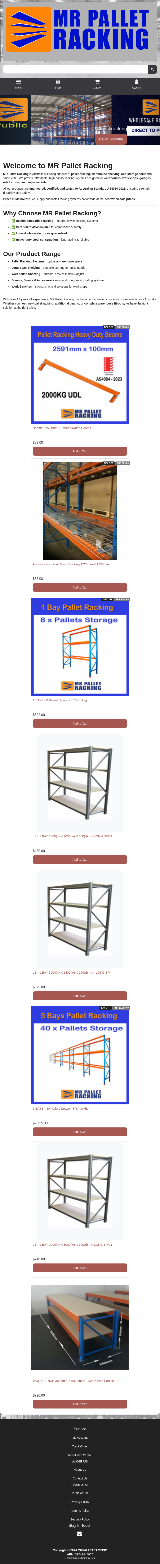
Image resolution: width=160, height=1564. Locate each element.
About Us (80, 1469)
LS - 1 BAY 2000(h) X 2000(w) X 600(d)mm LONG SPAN (72, 836)
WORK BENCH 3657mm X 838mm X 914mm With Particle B (75, 1381)
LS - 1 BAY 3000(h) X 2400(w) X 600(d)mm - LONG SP (71, 972)
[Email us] (79, 1534)
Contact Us (80, 1478)
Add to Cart (80, 451)
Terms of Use (80, 1493)
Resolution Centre (80, 1455)
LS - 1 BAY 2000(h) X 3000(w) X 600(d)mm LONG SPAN (72, 1244)
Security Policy (80, 1519)
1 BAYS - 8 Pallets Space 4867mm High (61, 700)
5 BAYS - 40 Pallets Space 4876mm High (61, 1108)
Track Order (80, 1446)
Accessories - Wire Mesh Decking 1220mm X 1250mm (71, 564)
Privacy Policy (80, 1502)
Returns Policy (80, 1510)
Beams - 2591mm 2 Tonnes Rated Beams (62, 428)
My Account (80, 1437)
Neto (93, 1558)
